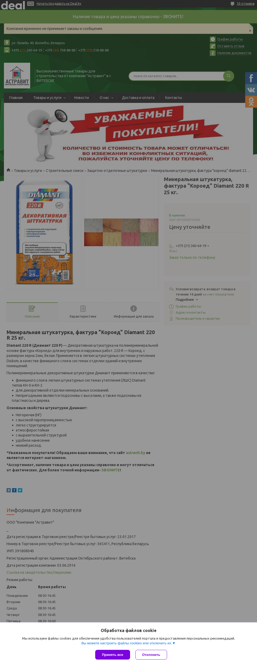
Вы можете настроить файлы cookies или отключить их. (126, 643)
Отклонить (151, 655)
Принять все (112, 655)
